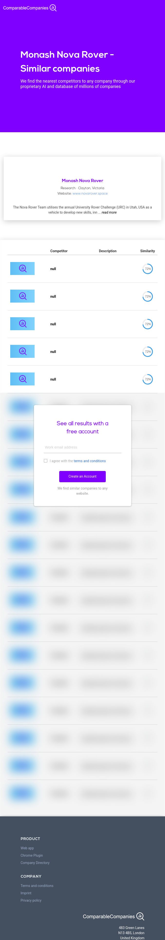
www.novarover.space (90, 194)
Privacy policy (31, 900)
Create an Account (82, 476)
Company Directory (35, 863)
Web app (27, 848)
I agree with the (75, 461)
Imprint (26, 893)
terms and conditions (90, 461)
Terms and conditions (37, 886)
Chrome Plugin (32, 855)
